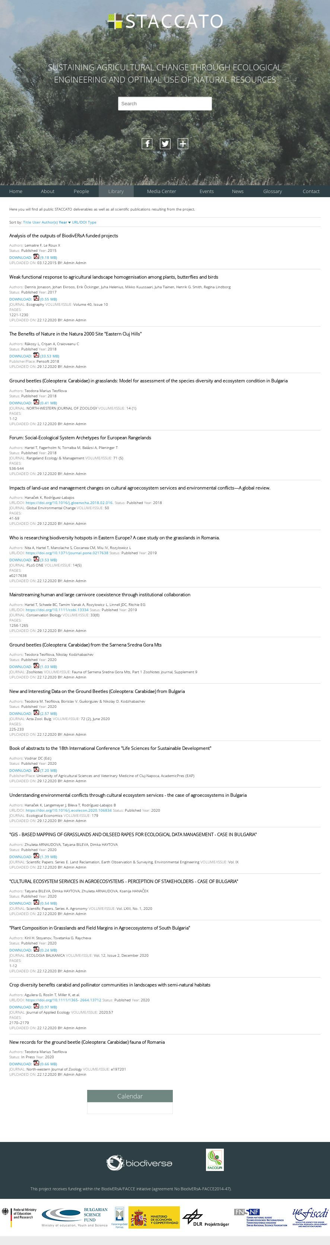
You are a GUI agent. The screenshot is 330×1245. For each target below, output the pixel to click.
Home (15, 191)
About (47, 191)
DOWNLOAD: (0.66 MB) (33, 1063)
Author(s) (50, 222)
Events (207, 191)
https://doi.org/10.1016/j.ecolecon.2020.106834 (69, 810)
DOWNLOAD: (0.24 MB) (33, 950)
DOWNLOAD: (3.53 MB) (33, 559)
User (37, 222)
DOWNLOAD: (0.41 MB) (33, 402)
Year (65, 222)
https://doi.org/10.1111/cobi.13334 (57, 609)
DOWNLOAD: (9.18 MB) (33, 257)
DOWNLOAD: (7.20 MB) (33, 770)
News (238, 191)
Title (27, 222)
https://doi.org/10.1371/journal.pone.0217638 (67, 552)
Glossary (272, 191)
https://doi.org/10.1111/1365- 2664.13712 (63, 999)
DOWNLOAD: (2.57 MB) (33, 713)
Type (92, 222)
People (81, 191)
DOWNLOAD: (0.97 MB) (33, 1007)
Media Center (161, 191)
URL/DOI (80, 222)
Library (116, 191)
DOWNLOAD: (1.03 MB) (33, 666)
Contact (311, 191)
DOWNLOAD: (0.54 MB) (33, 903)
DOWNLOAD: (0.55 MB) (33, 299)
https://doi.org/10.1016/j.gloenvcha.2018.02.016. (70, 502)
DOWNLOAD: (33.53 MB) (34, 356)
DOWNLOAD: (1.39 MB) (33, 856)
